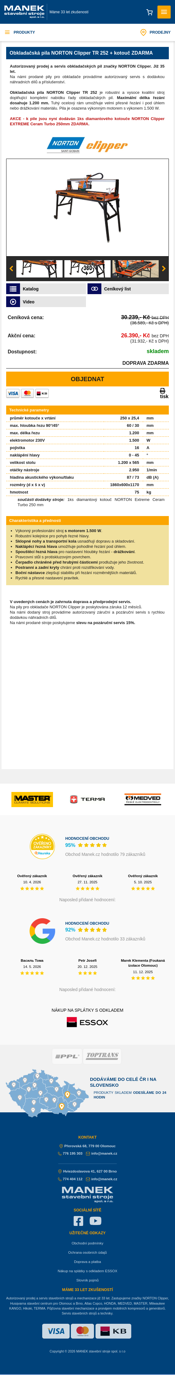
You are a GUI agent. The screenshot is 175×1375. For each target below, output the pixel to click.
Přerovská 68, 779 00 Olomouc (87, 1146)
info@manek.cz (101, 1153)
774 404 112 (70, 1179)
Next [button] (164, 269)
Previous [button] (11, 269)
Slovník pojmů (87, 1280)
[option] (87, 207)
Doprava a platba (87, 1262)
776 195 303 (70, 1153)
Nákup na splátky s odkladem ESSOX (87, 1271)
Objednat (87, 379)
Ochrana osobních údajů (87, 1252)
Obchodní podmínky (87, 1243)
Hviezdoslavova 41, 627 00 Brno (87, 1171)
